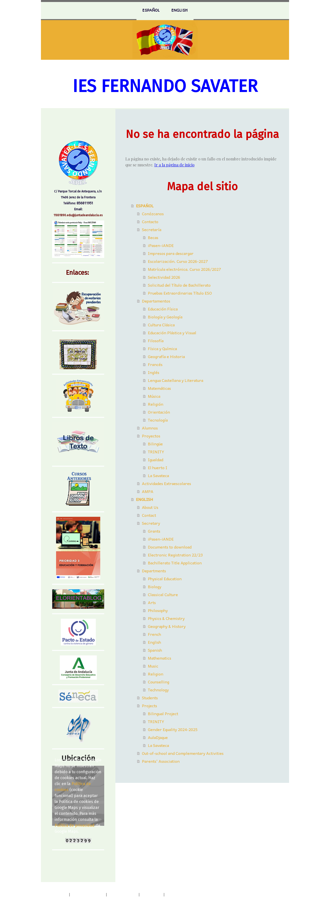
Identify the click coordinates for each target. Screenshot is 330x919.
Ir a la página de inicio (174, 164)
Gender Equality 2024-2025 (173, 729)
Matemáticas (159, 388)
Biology (154, 586)
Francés (155, 364)
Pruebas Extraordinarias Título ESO (180, 293)
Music (153, 666)
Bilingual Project (163, 713)
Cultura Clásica (161, 324)
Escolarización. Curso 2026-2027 (178, 261)
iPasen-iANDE (161, 245)
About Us (150, 507)
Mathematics (159, 658)
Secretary (151, 523)
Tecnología (158, 420)
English (154, 642)
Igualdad (155, 459)
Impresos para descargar (171, 253)
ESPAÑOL (151, 10)
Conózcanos (153, 213)
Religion (155, 674)
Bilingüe (155, 443)
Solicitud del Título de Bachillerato (179, 285)
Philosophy (158, 610)
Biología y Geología (165, 316)
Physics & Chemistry (166, 618)
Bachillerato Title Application (175, 562)
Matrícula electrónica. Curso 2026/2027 (184, 269)
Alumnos (150, 428)
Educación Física (163, 309)
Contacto (150, 221)
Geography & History (167, 626)
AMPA (147, 491)
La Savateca (158, 475)
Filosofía (156, 340)
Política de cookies (123, 894)
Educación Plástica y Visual (172, 332)
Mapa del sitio (151, 894)
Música (154, 396)
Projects (149, 705)
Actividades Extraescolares (166, 483)
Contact (149, 515)
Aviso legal (59, 894)
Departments (154, 570)
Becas (153, 237)
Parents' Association (161, 761)
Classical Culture (163, 594)
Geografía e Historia (166, 356)
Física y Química (162, 348)
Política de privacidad (75, 825)
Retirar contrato (67, 900)
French (154, 634)
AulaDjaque (158, 737)
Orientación (159, 412)
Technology (158, 689)
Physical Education (165, 578)
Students (150, 697)
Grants (154, 531)
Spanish (155, 650)
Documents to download (170, 547)
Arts (152, 602)
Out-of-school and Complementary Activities (183, 753)
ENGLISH (179, 10)
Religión (155, 404)
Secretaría (151, 229)
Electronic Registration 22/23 (175, 554)
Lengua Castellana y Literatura (175, 380)
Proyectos (151, 435)
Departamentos (156, 301)
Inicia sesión (269, 906)
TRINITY (156, 451)
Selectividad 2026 (164, 277)
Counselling (158, 681)
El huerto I (157, 467)
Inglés (153, 372)
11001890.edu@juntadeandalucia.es (78, 215)
